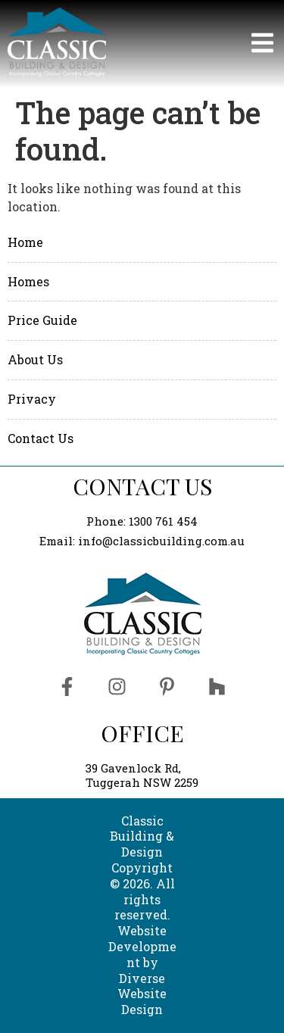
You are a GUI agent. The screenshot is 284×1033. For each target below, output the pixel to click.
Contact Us (40, 438)
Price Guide (42, 320)
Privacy (32, 399)
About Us (35, 359)
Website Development (142, 946)
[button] (199, 44)
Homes (28, 281)
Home (25, 242)
